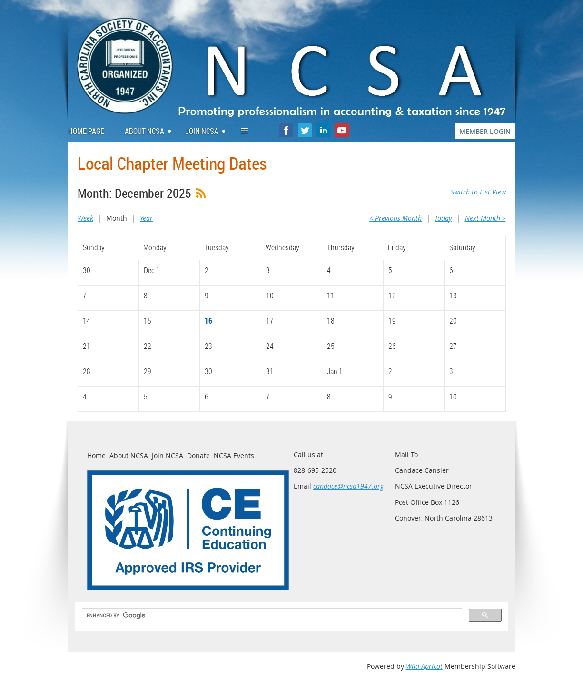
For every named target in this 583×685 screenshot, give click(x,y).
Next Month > (485, 218)
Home (96, 455)
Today (443, 218)
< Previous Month (395, 218)
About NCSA (128, 455)
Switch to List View (478, 191)
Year (146, 218)
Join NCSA (167, 455)
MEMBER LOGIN (485, 131)
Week (85, 218)
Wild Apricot (424, 666)
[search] (271, 615)
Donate (198, 455)
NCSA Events (234, 455)
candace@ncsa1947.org (348, 486)
